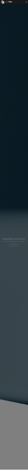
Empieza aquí (14, 245)
